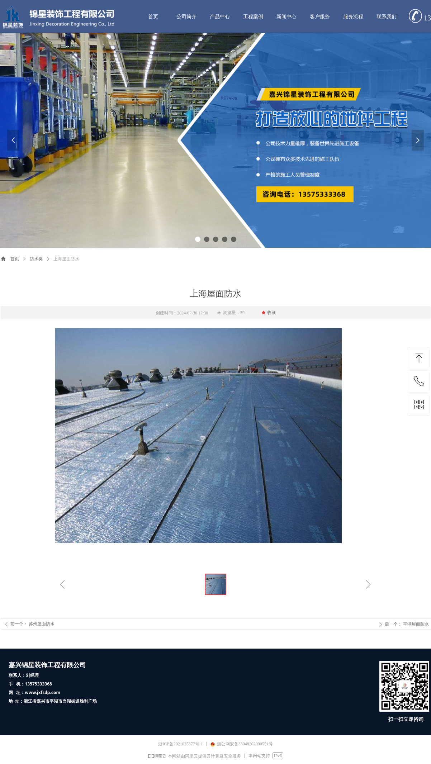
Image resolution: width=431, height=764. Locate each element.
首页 (14, 258)
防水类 (36, 258)
